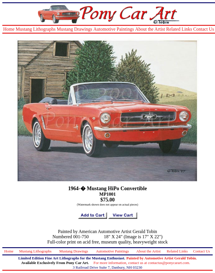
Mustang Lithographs (35, 29)
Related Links (179, 29)
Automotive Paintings (113, 29)
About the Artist (150, 29)
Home (9, 29)
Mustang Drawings (74, 29)
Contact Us (203, 29)
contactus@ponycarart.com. (169, 263)
